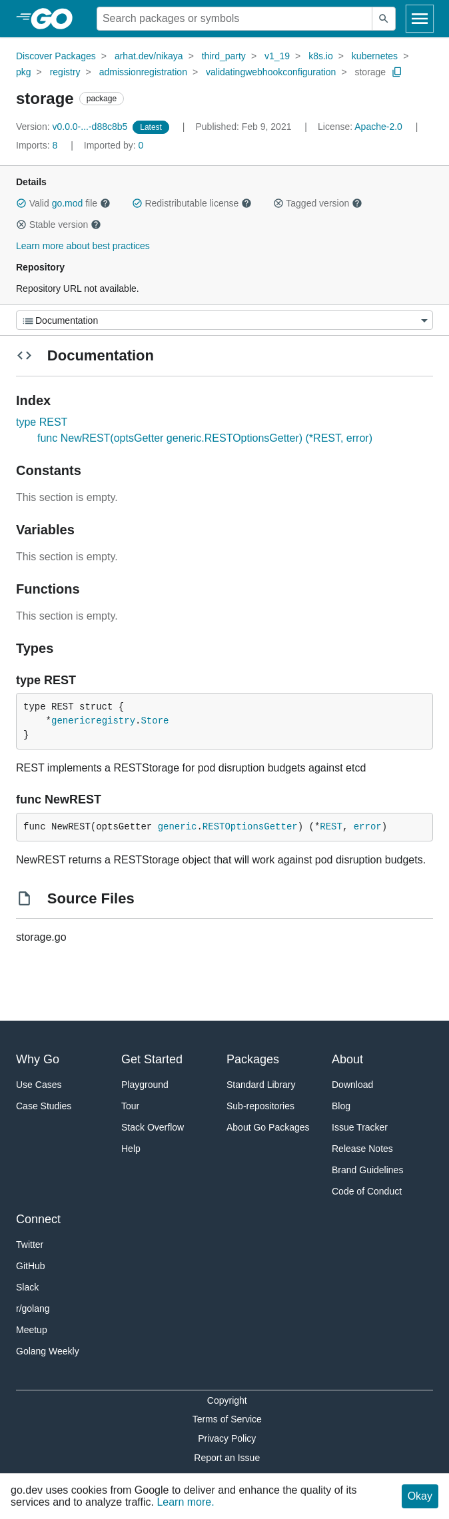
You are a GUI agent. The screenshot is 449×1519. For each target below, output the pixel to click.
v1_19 (277, 56)
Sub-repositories (260, 1106)
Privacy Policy (227, 1438)
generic (177, 826)
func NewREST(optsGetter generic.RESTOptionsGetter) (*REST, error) (204, 438)
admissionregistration (143, 72)
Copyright (227, 1400)
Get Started (152, 1059)
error (368, 826)
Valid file (63, 203)
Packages (252, 1059)
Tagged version (317, 203)
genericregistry (93, 721)
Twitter (29, 1244)
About (347, 1059)
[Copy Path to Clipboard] (397, 72)
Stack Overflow (152, 1127)
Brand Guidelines (367, 1170)
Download (352, 1084)
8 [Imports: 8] (38, 145)
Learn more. (185, 1502)
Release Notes (362, 1148)
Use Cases (38, 1084)
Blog (341, 1106)
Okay (420, 1496)
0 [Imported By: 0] (114, 145)
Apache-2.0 (378, 126)
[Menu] (224, 320)
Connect (38, 1219)
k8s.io (320, 56)
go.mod (67, 203)
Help (131, 1148)
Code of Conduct (367, 1191)
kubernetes (375, 56)
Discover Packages (56, 56)
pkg (23, 72)
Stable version (58, 224)
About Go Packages (268, 1127)
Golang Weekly (47, 1351)
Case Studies (43, 1106)
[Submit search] (384, 19)
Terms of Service (227, 1419)
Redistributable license (192, 203)
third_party (224, 56)
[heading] (56, 18)
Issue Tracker (360, 1127)
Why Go (37, 1059)
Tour (130, 1106)
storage (370, 72)
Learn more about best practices (83, 246)
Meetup (31, 1329)
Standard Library (261, 1084)
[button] (21, 203)
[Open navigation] (419, 18)
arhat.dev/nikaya (149, 56)
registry (65, 72)
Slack (27, 1287)
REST (331, 826)
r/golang (33, 1308)
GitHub (30, 1266)
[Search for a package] (234, 19)
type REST (41, 422)
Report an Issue (227, 1457)
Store (155, 721)
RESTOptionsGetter (250, 826)
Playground (145, 1084)
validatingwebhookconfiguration (271, 72)
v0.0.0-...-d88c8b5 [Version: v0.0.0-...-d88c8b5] (73, 126)
